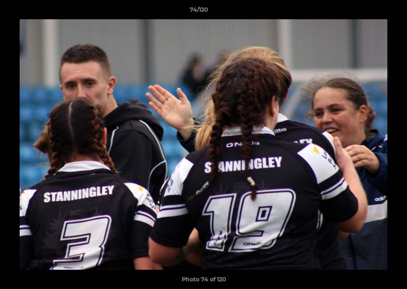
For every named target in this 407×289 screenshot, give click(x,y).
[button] (373, 11)
